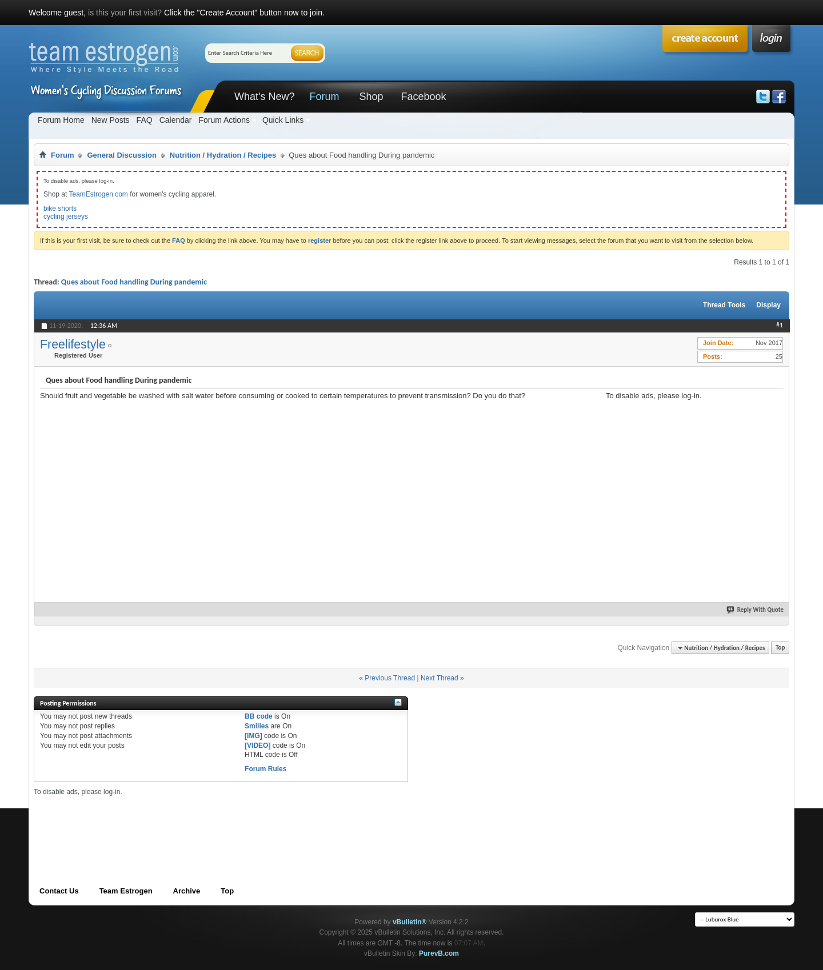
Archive (187, 891)
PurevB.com (439, 953)
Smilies (257, 726)
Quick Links (282, 120)
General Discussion (121, 155)
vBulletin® (410, 922)
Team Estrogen (126, 891)
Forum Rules (265, 769)
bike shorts (60, 209)
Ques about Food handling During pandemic (134, 282)
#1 (779, 325)
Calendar (175, 120)
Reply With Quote (756, 610)
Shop (371, 96)
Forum (324, 96)
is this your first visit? (125, 12)
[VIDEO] (257, 745)
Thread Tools (724, 305)
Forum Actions (223, 120)
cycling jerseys (65, 217)
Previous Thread (390, 678)
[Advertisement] (691, 471)
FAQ (145, 120)
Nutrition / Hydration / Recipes (223, 155)
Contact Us (59, 891)
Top (780, 648)
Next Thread (439, 678)
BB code (259, 716)
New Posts (110, 120)
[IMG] (253, 736)
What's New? (264, 96)
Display (768, 305)
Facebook (423, 96)
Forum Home (61, 120)
